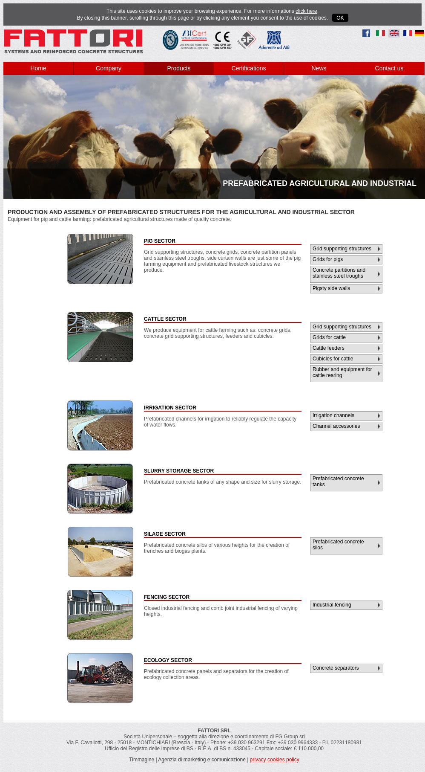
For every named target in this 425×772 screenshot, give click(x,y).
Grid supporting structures (342, 249)
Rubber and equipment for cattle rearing (342, 372)
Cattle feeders (329, 348)
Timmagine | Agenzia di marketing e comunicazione (187, 760)
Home (38, 68)
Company (108, 68)
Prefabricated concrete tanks (338, 482)
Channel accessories (336, 426)
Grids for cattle (329, 337)
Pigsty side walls (331, 288)
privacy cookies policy (274, 760)
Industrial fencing (332, 605)
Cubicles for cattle (333, 359)
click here (306, 11)
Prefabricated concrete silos (338, 545)
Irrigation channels (333, 415)
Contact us (389, 68)
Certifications (249, 68)
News (318, 68)
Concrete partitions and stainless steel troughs (339, 273)
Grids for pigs (328, 259)
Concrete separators (336, 668)
